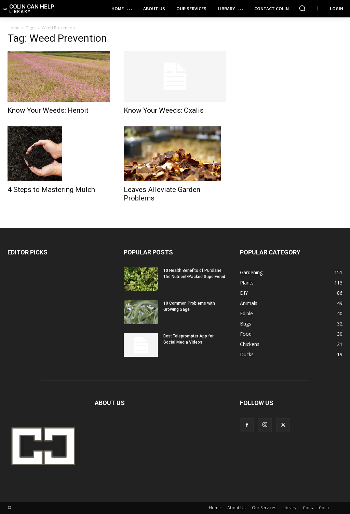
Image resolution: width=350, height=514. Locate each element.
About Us (236, 508)
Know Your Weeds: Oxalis (164, 110)
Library (289, 508)
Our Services (264, 508)
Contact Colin (316, 508)
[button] (302, 8)
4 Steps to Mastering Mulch (51, 189)
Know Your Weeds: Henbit (48, 110)
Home (13, 28)
